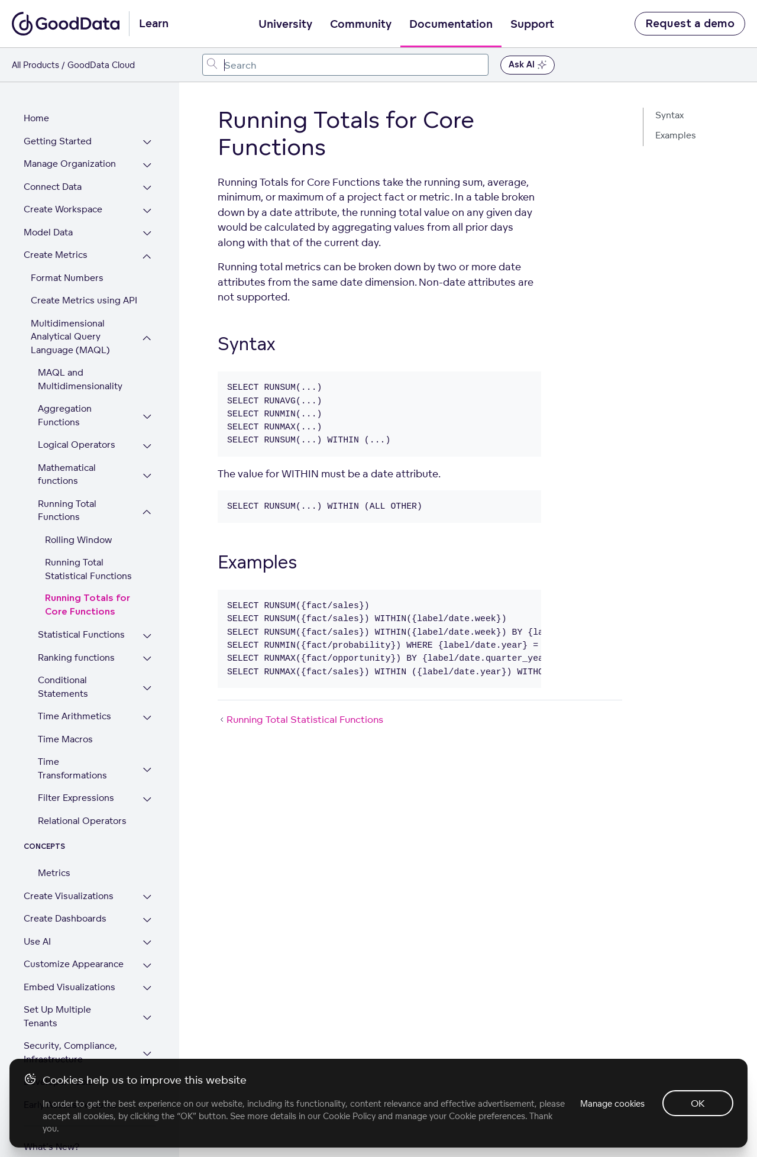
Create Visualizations (69, 888)
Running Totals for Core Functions (87, 598)
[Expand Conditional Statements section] (147, 681)
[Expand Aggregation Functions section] (147, 409)
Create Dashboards (65, 911)
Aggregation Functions (65, 408)
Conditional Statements (63, 679)
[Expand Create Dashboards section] (147, 913)
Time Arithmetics (74, 709)
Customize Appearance (74, 956)
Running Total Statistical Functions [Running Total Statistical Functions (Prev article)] (300, 719)
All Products (35, 65)
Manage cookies (611, 1103)
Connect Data (53, 179)
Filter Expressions (76, 790)
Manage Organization (70, 156)
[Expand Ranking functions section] (147, 652)
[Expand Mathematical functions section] (147, 469)
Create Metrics (56, 247)
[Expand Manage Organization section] (147, 158)
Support (532, 24)
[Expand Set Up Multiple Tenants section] (147, 1004)
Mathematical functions (67, 467)
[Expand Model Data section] (147, 226)
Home (36, 111)
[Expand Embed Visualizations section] (147, 981)
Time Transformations (72, 761)
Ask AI (527, 65)
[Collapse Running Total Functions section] (147, 505)
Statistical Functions (81, 627)
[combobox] (345, 65)
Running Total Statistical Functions (88, 562)
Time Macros (65, 732)
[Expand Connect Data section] (147, 181)
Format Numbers (67, 270)
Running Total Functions (67, 503)
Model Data (48, 225)
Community (361, 24)
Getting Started (58, 134)
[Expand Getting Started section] (147, 135)
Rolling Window (78, 532)
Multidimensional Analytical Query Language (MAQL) (70, 329)
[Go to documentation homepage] (65, 23)
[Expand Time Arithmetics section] (147, 710)
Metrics (54, 865)
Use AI (37, 934)
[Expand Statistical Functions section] (147, 629)
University (285, 24)
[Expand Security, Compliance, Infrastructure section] (147, 1034)
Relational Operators (82, 813)
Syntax (669, 115)
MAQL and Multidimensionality (80, 372)
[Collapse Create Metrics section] (147, 249)
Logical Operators (76, 437)
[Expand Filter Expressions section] (147, 792)
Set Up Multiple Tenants (75, 1002)
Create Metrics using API (84, 293)
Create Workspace (63, 202)
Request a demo (690, 24)
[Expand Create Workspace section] (147, 203)
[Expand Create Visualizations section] (147, 890)
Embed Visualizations (69, 979)
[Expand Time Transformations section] (147, 763)
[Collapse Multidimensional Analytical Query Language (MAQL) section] (147, 331)
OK (698, 1103)
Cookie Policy (349, 1116)
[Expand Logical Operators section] (147, 439)
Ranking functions (76, 650)
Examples (675, 135)
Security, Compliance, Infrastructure (70, 1032)
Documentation (451, 24)
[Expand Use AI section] (147, 936)
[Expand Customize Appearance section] (147, 958)
